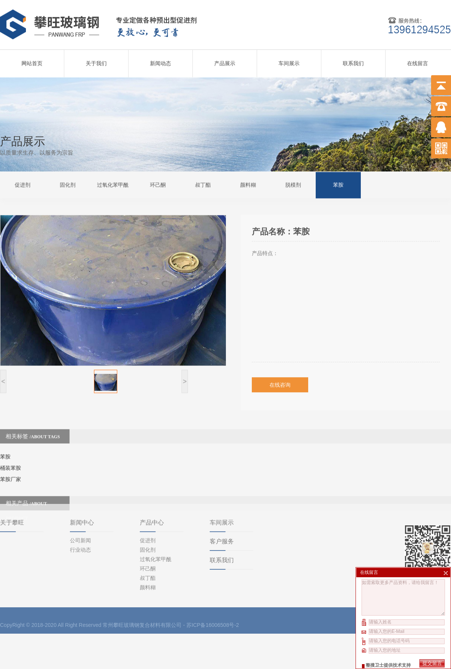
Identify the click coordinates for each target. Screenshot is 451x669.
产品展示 (224, 61)
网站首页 (31, 61)
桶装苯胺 (10, 458)
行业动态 (80, 522)
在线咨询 (280, 375)
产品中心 (152, 495)
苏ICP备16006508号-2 (212, 597)
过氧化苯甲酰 (113, 184)
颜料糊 (248, 184)
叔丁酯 (203, 184)
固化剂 (68, 184)
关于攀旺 (12, 495)
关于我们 (96, 61)
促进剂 (22, 184)
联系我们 (353, 61)
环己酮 (158, 184)
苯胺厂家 (10, 469)
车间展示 (289, 61)
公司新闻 (80, 513)
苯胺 (338, 184)
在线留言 (417, 61)
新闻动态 (160, 61)
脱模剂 (293, 184)
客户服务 (222, 513)
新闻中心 (82, 495)
